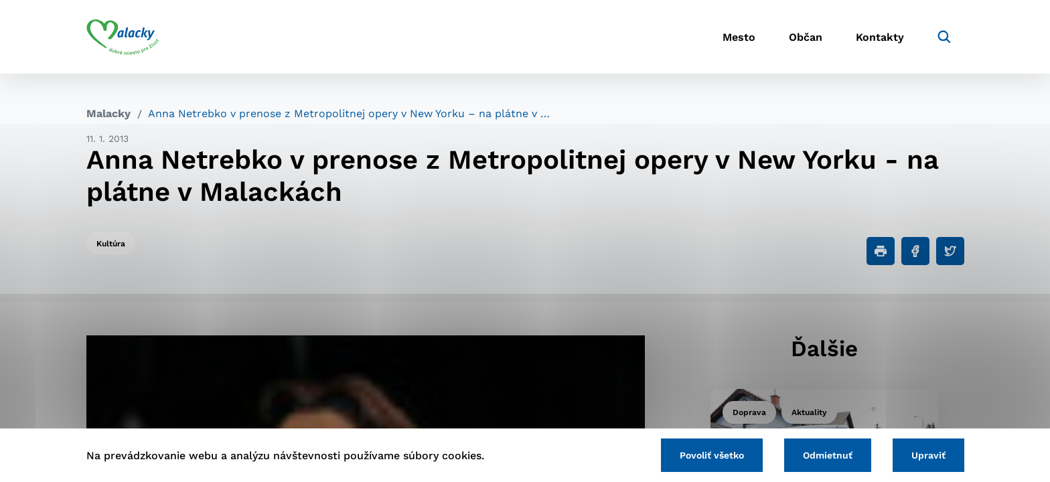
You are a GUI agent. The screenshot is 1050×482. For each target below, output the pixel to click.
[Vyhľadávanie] (944, 37)
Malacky (108, 113)
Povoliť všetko (712, 455)
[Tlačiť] (881, 251)
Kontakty (880, 37)
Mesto (739, 37)
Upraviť (928, 455)
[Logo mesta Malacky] (122, 37)
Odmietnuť (827, 455)
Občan (805, 37)
